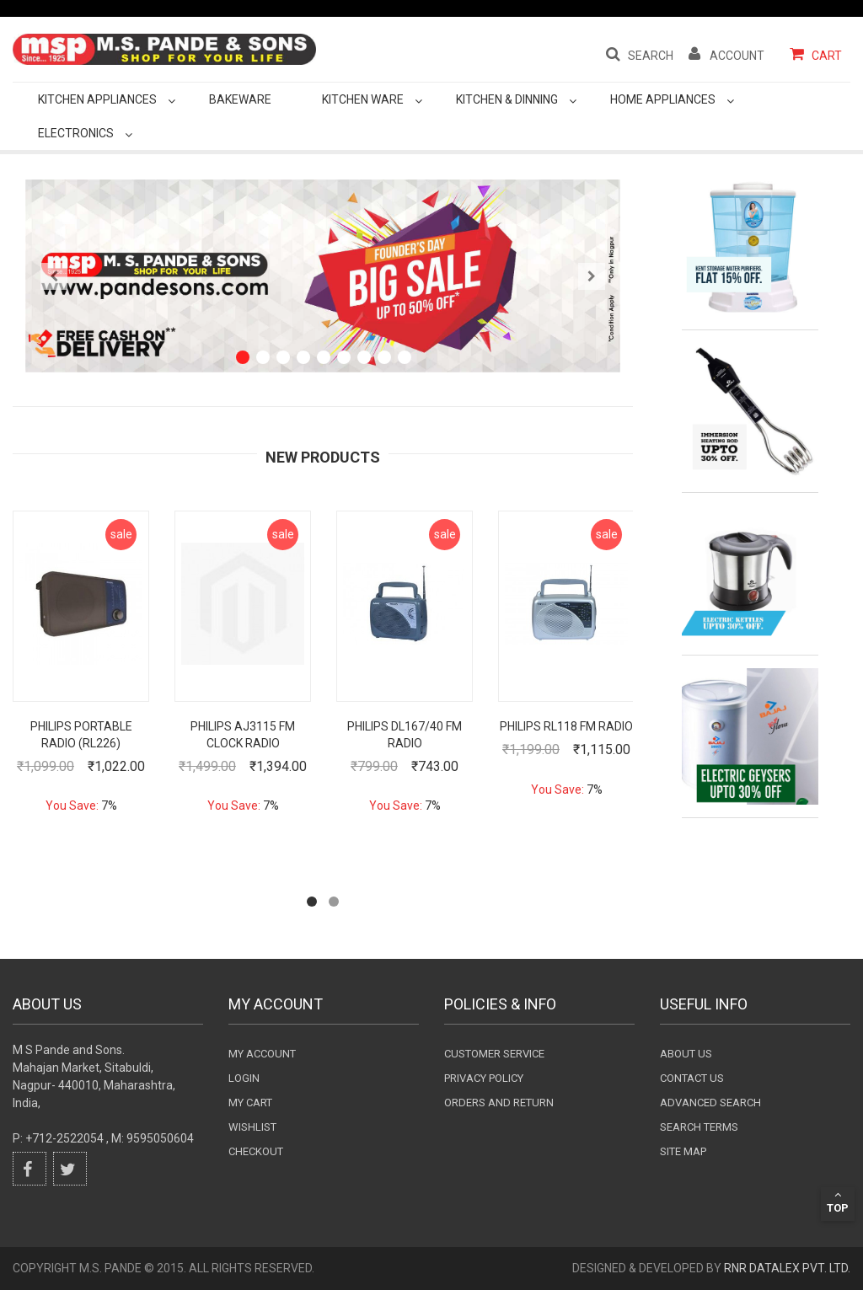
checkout (255, 1151)
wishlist (252, 1127)
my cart (250, 1102)
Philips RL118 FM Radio (566, 726)
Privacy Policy (483, 1078)
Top (838, 1201)
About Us (686, 1053)
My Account (262, 1053)
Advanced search (710, 1102)
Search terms (699, 1127)
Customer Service (494, 1053)
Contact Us (692, 1078)
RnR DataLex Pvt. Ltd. (787, 1268)
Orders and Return (499, 1102)
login (244, 1078)
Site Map (683, 1151)
